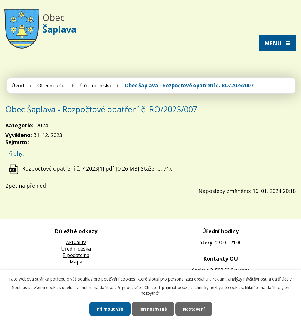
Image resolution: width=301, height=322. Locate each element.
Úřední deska (95, 85)
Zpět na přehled (25, 185)
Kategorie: (19, 125)
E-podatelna (76, 255)
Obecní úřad (52, 85)
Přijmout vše (110, 309)
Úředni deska (76, 249)
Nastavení (194, 309)
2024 (42, 125)
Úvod (17, 85)
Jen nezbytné (153, 309)
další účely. (282, 279)
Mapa (76, 261)
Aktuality (76, 242)
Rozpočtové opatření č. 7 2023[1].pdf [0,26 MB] (80, 168)
